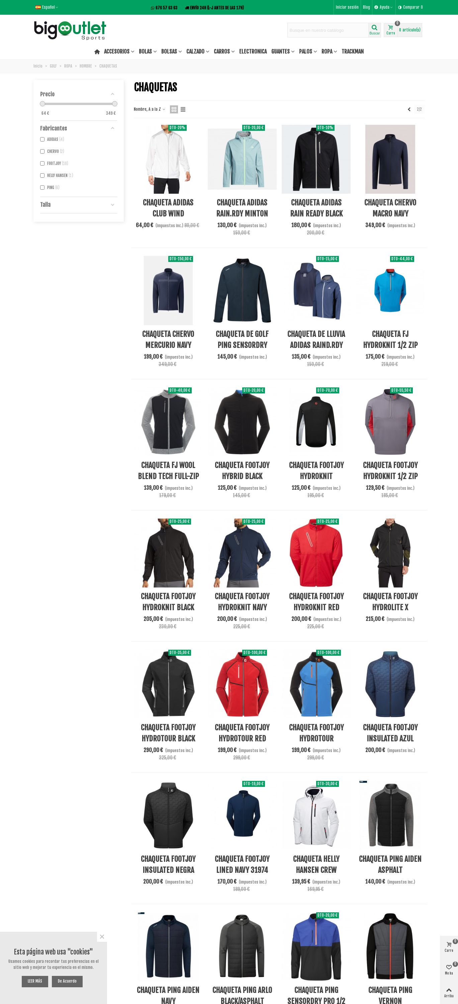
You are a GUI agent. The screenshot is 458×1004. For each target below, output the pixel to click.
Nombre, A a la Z (150, 109)
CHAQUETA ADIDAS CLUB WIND (168, 208)
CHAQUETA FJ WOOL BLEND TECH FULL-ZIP (168, 471)
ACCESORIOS (116, 51)
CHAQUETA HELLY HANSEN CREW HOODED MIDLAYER (316, 870)
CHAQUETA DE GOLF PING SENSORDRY (242, 340)
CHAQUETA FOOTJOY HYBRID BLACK (242, 471)
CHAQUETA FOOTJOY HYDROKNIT (316, 471)
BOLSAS (169, 51)
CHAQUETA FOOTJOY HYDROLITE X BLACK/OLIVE (390, 607)
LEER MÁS (35, 981)
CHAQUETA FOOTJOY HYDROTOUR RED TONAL (242, 738)
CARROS (222, 51)
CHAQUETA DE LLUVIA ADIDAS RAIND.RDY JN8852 (316, 345)
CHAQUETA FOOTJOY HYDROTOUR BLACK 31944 (168, 738)
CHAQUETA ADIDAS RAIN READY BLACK (316, 208)
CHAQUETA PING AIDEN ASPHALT (390, 864)
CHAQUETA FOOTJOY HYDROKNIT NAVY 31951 (242, 607)
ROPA (327, 51)
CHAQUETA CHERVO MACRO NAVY (390, 208)
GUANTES (280, 51)
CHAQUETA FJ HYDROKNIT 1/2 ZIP (390, 340)
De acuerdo (67, 981)
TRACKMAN (353, 51)
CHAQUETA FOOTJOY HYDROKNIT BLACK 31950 (168, 607)
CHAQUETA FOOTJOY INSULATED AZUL (390, 733)
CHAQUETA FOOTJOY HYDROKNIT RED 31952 (316, 607)
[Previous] (409, 109)
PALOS (305, 51)
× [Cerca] (102, 937)
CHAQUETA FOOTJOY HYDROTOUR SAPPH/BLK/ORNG (316, 738)
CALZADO (195, 51)
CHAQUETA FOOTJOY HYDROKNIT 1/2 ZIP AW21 (390, 476)
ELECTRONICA (253, 51)
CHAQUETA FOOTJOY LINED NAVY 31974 (242, 864)
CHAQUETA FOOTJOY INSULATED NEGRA (168, 864)
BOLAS (145, 51)
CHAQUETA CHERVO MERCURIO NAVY (168, 340)
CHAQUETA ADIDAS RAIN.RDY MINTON (242, 208)
